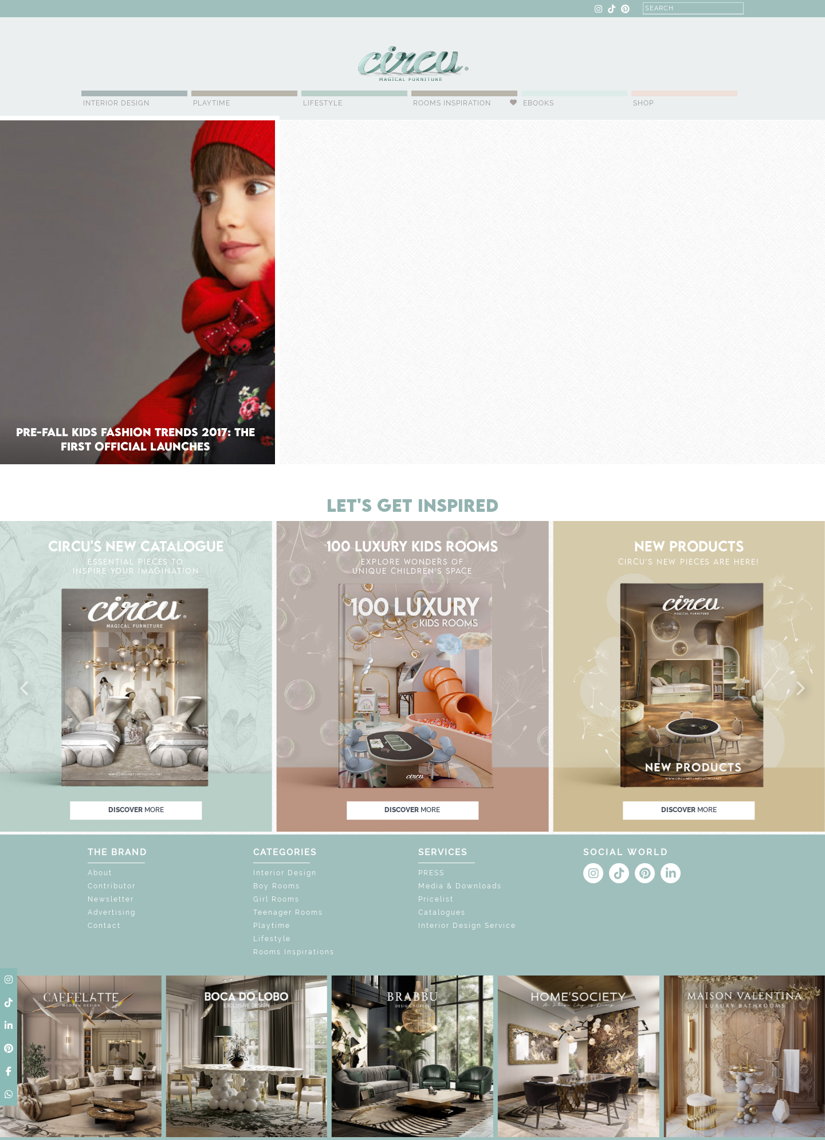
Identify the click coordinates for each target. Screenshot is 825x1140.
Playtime (211, 103)
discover (136, 810)
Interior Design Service (467, 926)
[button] (25, 688)
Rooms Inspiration (452, 103)
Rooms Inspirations (294, 952)
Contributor (112, 886)
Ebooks (538, 103)
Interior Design (116, 103)
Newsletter (111, 899)
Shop (643, 103)
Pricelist (436, 899)
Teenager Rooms (288, 912)
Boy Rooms (276, 886)
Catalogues (442, 912)
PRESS (431, 873)
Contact (104, 926)
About (100, 873)
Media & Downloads (460, 886)
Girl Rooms (276, 899)
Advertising (112, 912)
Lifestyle (323, 103)
